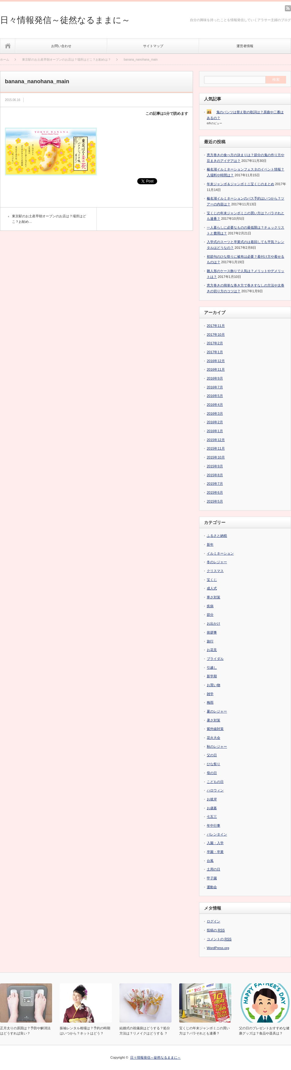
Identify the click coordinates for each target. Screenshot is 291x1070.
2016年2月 (215, 422)
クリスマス (215, 571)
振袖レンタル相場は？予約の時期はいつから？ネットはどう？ (85, 1030)
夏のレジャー (217, 711)
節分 (210, 614)
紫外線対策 (215, 729)
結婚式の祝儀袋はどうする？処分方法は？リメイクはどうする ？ (144, 1030)
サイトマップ (153, 46)
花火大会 (213, 737)
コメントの (219, 939)
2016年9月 (215, 378)
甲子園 (212, 878)
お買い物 (213, 685)
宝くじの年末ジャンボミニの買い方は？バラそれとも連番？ (204, 1030)
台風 (210, 860)
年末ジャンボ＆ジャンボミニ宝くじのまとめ (240, 184)
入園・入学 (215, 843)
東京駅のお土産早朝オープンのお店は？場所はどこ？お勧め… (49, 218)
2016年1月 (215, 431)
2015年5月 (215, 501)
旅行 (210, 641)
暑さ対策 (213, 720)
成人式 (212, 588)
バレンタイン (217, 834)
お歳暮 (212, 808)
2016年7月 (215, 387)
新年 (210, 544)
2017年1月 (215, 352)
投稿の (216, 930)
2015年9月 (215, 466)
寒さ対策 (213, 597)
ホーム (7, 46)
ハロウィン (215, 790)
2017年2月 (215, 343)
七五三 (212, 816)
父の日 (212, 755)
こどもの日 (215, 782)
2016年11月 (216, 369)
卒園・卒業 (215, 852)
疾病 (210, 606)
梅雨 (210, 702)
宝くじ (212, 580)
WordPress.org (218, 948)
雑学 (210, 694)
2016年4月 (215, 404)
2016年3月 (215, 413)
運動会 (212, 887)
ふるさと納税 (217, 535)
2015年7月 (215, 483)
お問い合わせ (61, 46)
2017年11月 (216, 325)
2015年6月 (215, 492)
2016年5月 (215, 396)
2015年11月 (216, 448)
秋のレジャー (217, 746)
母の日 (212, 773)
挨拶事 (212, 632)
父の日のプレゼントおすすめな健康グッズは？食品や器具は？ (264, 1030)
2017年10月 (216, 334)
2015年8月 (215, 475)
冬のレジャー (217, 562)
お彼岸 (212, 799)
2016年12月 (216, 361)
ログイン (213, 921)
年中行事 (213, 825)
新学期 (212, 676)
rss (288, 8)
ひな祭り (213, 764)
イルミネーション (220, 553)
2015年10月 (216, 457)
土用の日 (213, 869)
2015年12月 (216, 440)
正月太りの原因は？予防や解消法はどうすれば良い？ (25, 1030)
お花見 (212, 650)
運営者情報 (244, 46)
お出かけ (213, 623)
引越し (212, 667)
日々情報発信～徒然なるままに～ (65, 20)
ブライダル (215, 658)
